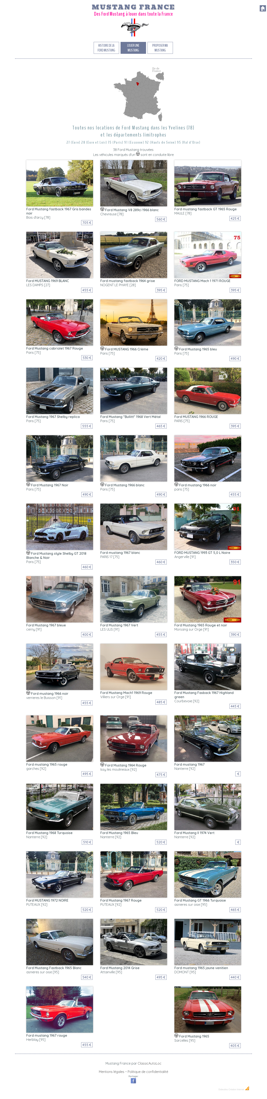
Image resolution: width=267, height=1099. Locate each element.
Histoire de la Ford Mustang (106, 48)
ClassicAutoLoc (149, 1063)
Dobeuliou (223, 1089)
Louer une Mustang (133, 48)
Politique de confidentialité (148, 1072)
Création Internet (239, 1089)
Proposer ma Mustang (160, 48)
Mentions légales (111, 1072)
